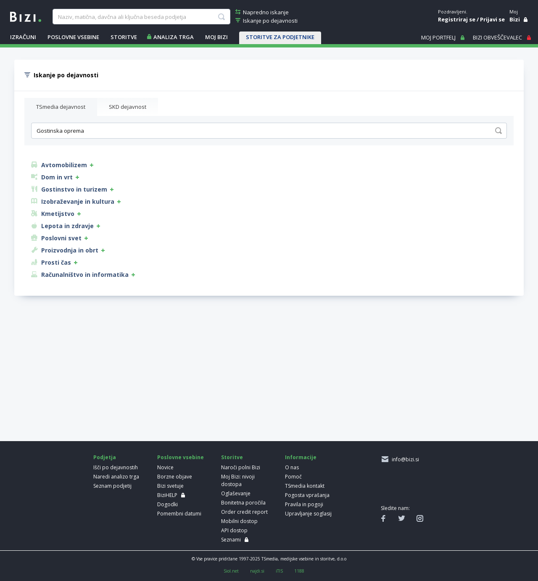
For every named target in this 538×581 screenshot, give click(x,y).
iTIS (279, 571)
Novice (165, 467)
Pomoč (293, 476)
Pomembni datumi (179, 513)
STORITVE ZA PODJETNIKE (280, 37)
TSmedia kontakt (304, 485)
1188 (299, 571)
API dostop (234, 530)
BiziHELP (167, 495)
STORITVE (124, 37)
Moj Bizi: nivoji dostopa (238, 480)
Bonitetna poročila (243, 502)
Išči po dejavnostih (115, 467)
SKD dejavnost (127, 106)
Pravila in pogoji (304, 504)
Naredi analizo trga (116, 476)
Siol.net (231, 571)
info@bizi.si (404, 459)
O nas (292, 467)
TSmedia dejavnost (60, 106)
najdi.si (257, 571)
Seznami (231, 539)
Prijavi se (492, 19)
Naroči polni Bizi (240, 467)
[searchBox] (141, 17)
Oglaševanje (236, 493)
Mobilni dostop (239, 521)
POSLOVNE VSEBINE (73, 37)
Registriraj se (456, 19)
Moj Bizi (216, 37)
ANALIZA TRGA (173, 37)
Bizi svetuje (170, 485)
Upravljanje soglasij (308, 513)
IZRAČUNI (23, 37)
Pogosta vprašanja (307, 495)
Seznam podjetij (112, 485)
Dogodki (167, 504)
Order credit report (244, 511)
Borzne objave (174, 476)
